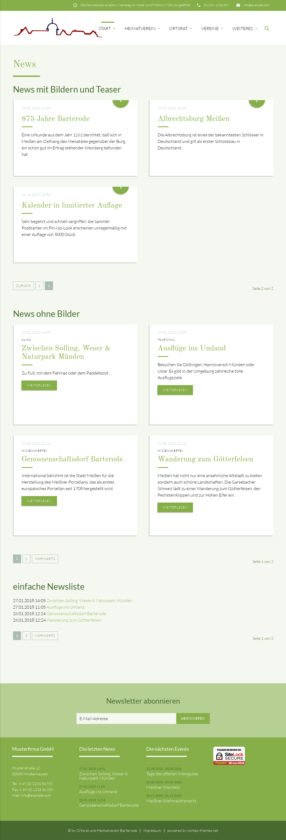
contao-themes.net (202, 830)
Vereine (212, 28)
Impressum (152, 830)
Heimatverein (143, 28)
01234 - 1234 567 (217, 5)
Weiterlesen (39, 385)
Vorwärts (45, 559)
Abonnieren (193, 718)
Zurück (23, 286)
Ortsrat (181, 28)
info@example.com (256, 5)
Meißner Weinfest (163, 787)
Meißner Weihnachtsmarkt (171, 801)
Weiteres (245, 28)
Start (108, 28)
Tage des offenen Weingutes (172, 774)
